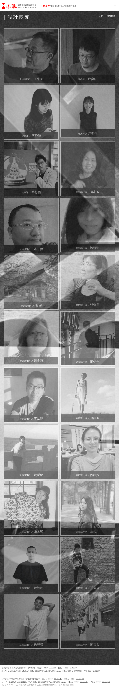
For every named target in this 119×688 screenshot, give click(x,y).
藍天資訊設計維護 (66, 685)
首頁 (100, 16)
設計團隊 (111, 16)
